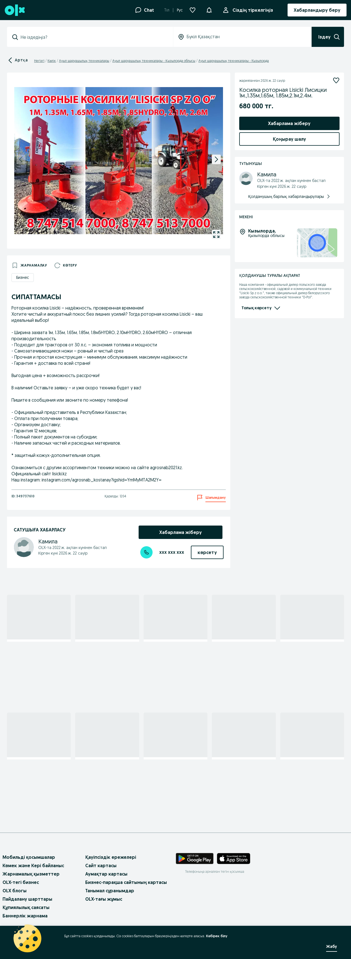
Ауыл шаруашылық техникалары (84, 61)
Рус (180, 10)
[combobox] (93, 37)
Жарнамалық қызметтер (31, 874)
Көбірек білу (216, 936)
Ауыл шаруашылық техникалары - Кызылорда (233, 61)
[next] (216, 159)
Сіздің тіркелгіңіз (251, 10)
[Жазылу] (336, 80)
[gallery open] (216, 234)
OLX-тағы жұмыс (103, 899)
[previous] (20, 159)
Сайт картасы (101, 865)
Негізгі (39, 61)
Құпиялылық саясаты (26, 907)
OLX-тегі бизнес (21, 882)
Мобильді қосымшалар (29, 857)
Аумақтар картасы (106, 874)
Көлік (52, 61)
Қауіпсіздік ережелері (110, 857)
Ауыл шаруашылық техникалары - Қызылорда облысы (153, 61)
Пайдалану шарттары (27, 899)
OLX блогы (15, 890)
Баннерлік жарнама (25, 916)
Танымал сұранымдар (109, 890)
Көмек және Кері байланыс (33, 865)
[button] (209, 9)
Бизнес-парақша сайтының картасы (126, 882)
